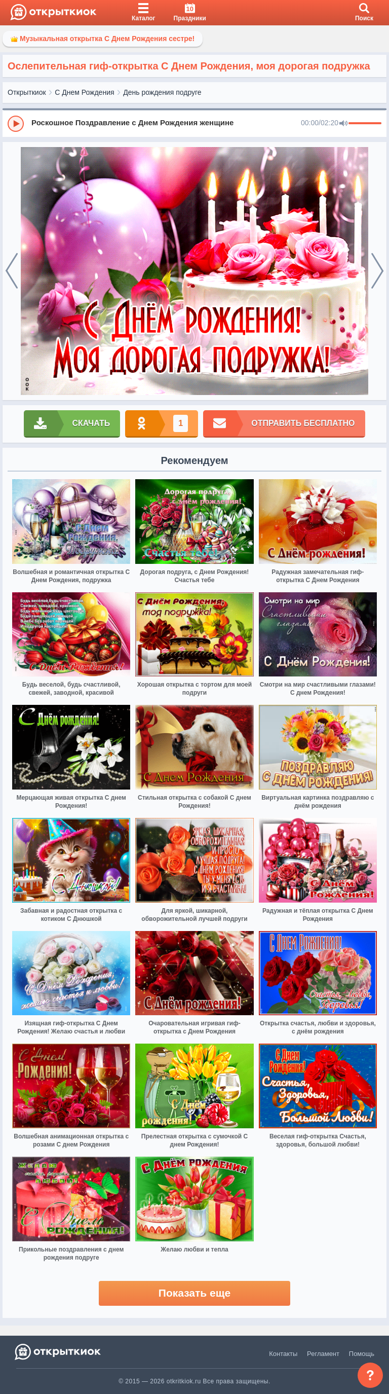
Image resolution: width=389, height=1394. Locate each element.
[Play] (16, 124)
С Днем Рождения (84, 92)
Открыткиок (27, 92)
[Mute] (343, 124)
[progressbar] (364, 123)
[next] (377, 271)
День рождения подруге (162, 92)
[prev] (11, 271)
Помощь (361, 1353)
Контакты (283, 1353)
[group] (194, 123)
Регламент (323, 1353)
